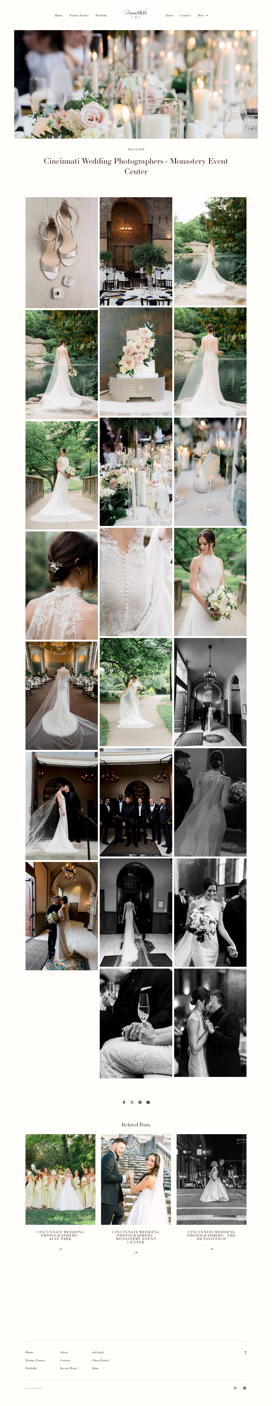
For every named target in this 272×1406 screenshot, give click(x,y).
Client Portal (100, 1360)
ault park (98, 1352)
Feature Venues (79, 15)
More (202, 15)
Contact (185, 15)
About (169, 15)
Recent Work (68, 1368)
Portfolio (101, 15)
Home (59, 15)
